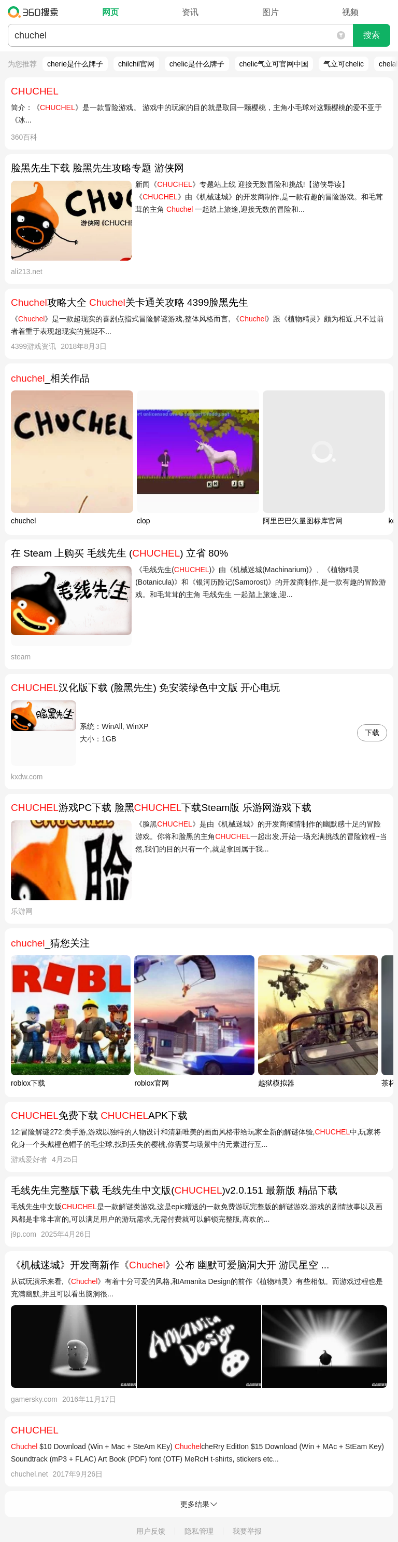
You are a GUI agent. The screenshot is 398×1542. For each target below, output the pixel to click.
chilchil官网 (136, 64)
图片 (270, 12)
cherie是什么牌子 (75, 64)
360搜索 (35, 12)
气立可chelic (343, 64)
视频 (350, 12)
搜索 (371, 35)
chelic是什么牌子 (196, 64)
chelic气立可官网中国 (274, 64)
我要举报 (247, 1531)
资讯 (190, 12)
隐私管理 (199, 1531)
